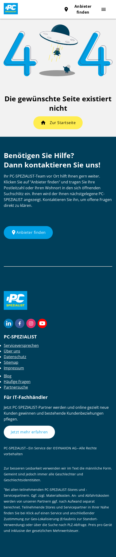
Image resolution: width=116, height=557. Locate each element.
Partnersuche (16, 387)
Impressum (14, 368)
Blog (8, 376)
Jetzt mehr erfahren (29, 432)
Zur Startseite (63, 122)
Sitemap (11, 362)
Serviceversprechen (21, 345)
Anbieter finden (28, 232)
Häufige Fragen (17, 381)
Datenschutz (15, 356)
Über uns (12, 351)
